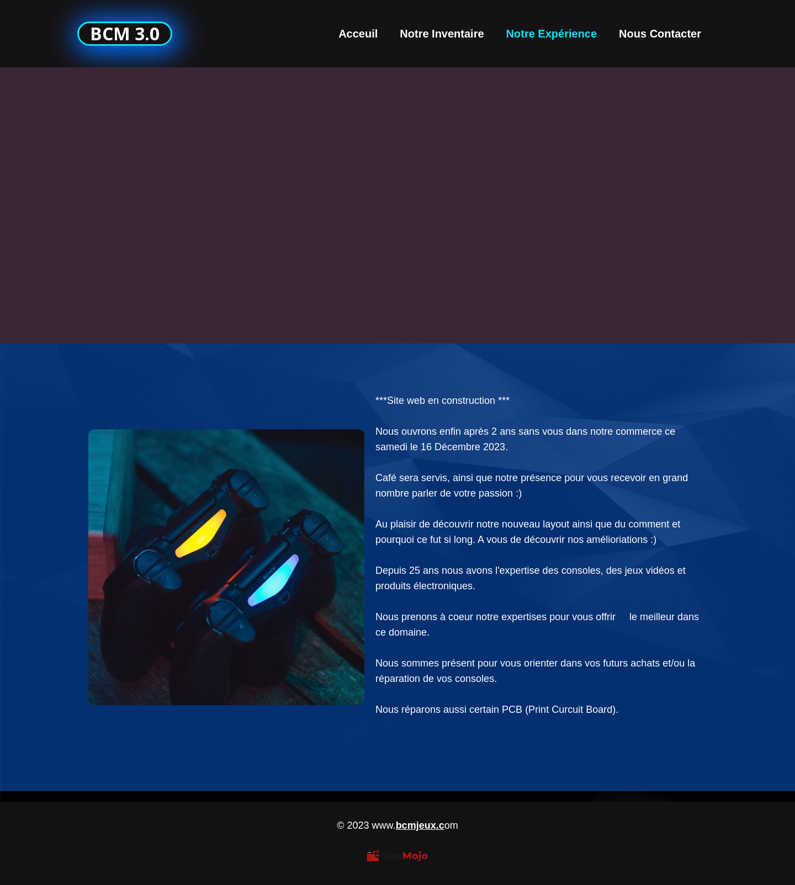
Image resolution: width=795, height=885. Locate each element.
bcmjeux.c (420, 825)
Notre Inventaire (442, 34)
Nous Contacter (660, 34)
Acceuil (358, 34)
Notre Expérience (551, 34)
